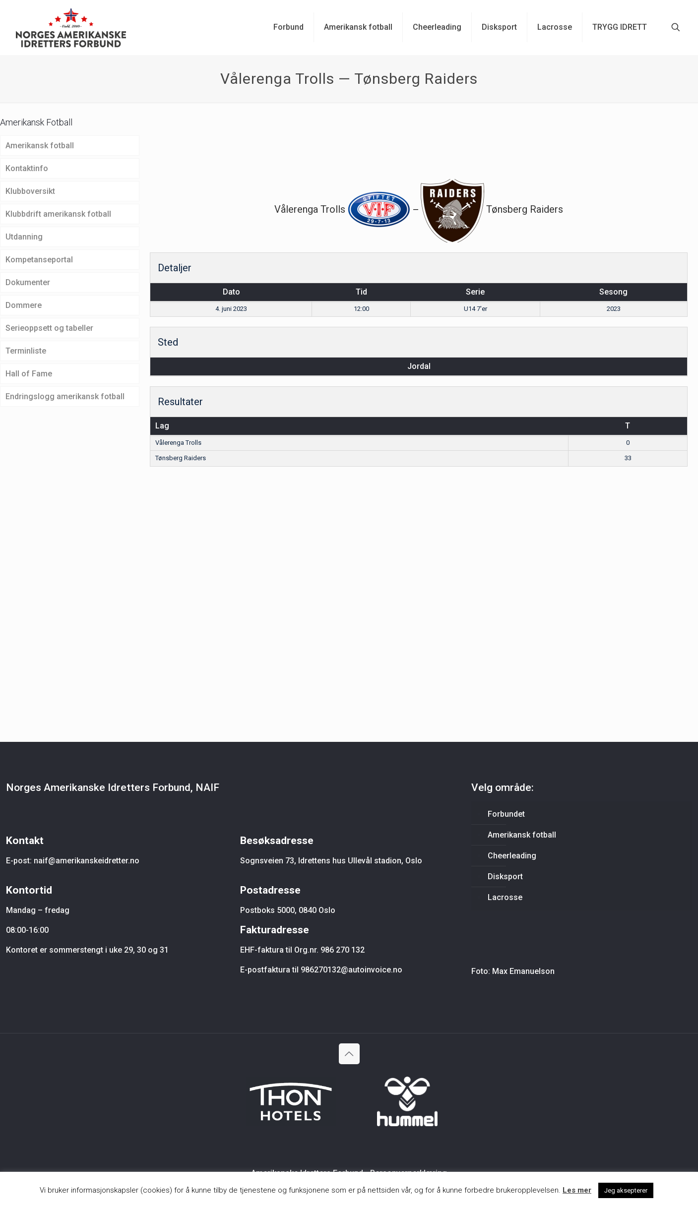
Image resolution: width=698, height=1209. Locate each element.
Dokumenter (27, 282)
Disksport (505, 876)
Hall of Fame (28, 373)
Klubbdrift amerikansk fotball (58, 214)
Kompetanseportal (39, 259)
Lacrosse (505, 897)
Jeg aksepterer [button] (625, 1190)
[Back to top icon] (349, 1053)
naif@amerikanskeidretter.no (86, 860)
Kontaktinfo (26, 168)
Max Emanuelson (523, 971)
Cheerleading (512, 855)
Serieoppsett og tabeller (49, 328)
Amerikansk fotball (39, 145)
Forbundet (506, 814)
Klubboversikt (30, 191)
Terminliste (25, 351)
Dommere (23, 305)
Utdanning (24, 237)
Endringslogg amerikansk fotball (65, 396)
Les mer (577, 1190)
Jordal (419, 366)
